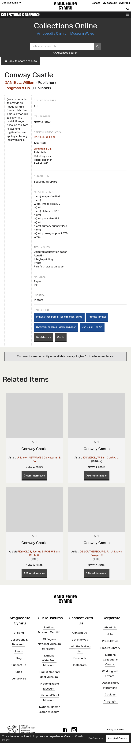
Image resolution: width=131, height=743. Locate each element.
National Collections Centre (110, 659)
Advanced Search (65, 52)
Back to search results (20, 61)
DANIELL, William (20, 82)
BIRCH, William (51, 551)
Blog (19, 658)
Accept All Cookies (117, 738)
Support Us (18, 665)
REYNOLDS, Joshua (29, 551)
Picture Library (110, 647)
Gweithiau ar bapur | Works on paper (56, 327)
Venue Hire (18, 678)
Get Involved (79, 639)
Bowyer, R (96, 555)
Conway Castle (34, 449)
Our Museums (11, 2)
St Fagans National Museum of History (49, 643)
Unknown (22, 457)
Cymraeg (124, 2)
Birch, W (34, 555)
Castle (60, 337)
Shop (18, 671)
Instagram (79, 665)
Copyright (110, 701)
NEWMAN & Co (38, 457)
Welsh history (43, 337)
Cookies (110, 694)
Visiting (19, 632)
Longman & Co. (17, 88)
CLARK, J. (113, 457)
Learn (18, 651)
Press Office (110, 641)
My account (109, 2)
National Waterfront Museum (49, 660)
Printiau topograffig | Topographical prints (59, 316)
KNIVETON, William (94, 457)
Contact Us (79, 632)
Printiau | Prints (97, 316)
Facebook (79, 658)
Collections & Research (20, 14)
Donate (95, 2)
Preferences (96, 738)
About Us (110, 627)
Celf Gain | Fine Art (92, 327)
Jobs (110, 634)
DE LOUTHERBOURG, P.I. (95, 551)
